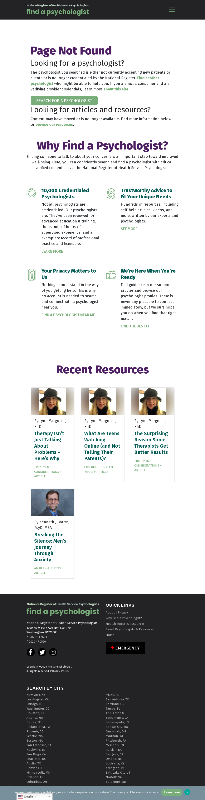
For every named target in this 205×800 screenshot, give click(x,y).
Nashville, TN (35, 750)
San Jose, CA (114, 754)
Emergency (128, 648)
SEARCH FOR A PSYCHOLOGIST (64, 100)
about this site (115, 89)
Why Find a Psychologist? (124, 618)
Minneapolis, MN (38, 772)
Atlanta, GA (34, 718)
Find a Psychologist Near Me (68, 315)
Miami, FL (112, 695)
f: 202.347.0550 (36, 641)
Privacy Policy (59, 671)
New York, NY (36, 695)
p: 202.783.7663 (36, 637)
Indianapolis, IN (117, 722)
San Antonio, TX (117, 699)
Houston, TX (35, 713)
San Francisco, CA (38, 745)
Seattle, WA (34, 736)
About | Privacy (117, 612)
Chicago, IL (34, 704)
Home (110, 635)
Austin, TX (33, 763)
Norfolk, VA (114, 777)
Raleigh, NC (114, 750)
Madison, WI (114, 736)
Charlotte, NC (36, 759)
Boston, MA (34, 740)
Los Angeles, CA (37, 699)
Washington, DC (37, 708)
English (27, 796)
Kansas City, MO (117, 727)
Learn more (172, 792)
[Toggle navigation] (172, 9)
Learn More (52, 251)
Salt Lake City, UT (118, 772)
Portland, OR (115, 704)
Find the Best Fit (136, 326)
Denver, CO (34, 768)
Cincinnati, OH (116, 731)
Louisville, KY (115, 763)
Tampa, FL (113, 708)
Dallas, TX (33, 722)
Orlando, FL (34, 777)
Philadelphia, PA (38, 727)
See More (129, 229)
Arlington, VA (115, 768)
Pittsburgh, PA (116, 740)
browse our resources (54, 124)
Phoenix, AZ (34, 731)
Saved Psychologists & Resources (130, 629)
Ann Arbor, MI (116, 713)
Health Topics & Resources (125, 624)
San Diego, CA (36, 754)
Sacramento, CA (117, 718)
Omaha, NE (114, 759)
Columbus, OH (36, 782)
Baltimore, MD (116, 782)
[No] (200, 793)
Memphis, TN (115, 745)
